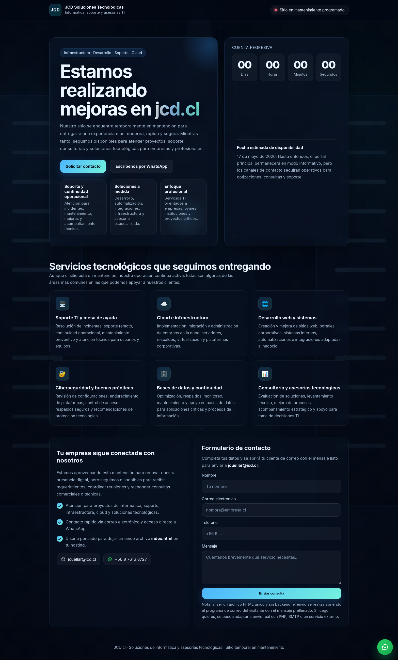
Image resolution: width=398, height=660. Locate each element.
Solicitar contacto (83, 166)
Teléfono (210, 522)
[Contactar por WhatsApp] (385, 647)
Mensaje (209, 546)
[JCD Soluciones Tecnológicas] (87, 10)
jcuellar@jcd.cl (78, 559)
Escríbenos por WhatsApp (141, 166)
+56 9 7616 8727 (127, 559)
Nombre (209, 475)
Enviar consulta (271, 593)
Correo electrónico (219, 499)
